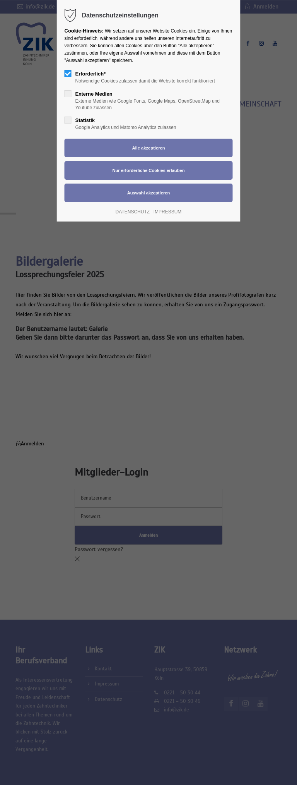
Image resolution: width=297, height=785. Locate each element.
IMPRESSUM (168, 212)
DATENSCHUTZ (133, 212)
